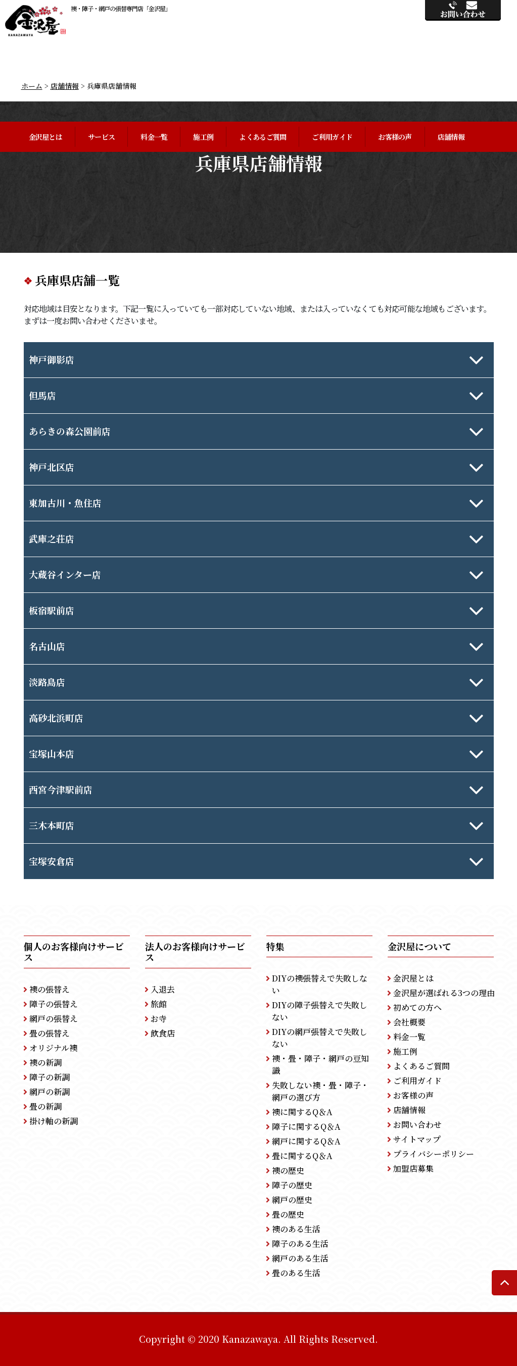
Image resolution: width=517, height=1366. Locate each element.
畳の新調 (45, 1106)
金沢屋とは (46, 137)
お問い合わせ (417, 1124)
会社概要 (409, 1022)
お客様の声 (395, 137)
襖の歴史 (288, 1170)
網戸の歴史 (292, 1200)
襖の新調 (45, 1062)
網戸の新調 (49, 1092)
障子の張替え (53, 1004)
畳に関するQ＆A (302, 1156)
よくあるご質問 (262, 137)
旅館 (159, 1004)
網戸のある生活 (300, 1258)
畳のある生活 (296, 1273)
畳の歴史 (288, 1214)
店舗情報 (451, 137)
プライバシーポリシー (433, 1154)
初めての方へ (417, 1007)
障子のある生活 (300, 1243)
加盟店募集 (413, 1168)
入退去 (163, 989)
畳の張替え (49, 1033)
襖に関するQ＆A (302, 1112)
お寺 (159, 1018)
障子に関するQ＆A (306, 1126)
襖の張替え (49, 989)
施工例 (203, 137)
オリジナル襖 (53, 1048)
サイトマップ (417, 1139)
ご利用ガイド (332, 137)
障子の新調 (49, 1077)
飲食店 (163, 1033)
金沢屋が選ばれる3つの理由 (444, 993)
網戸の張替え (53, 1018)
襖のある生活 (296, 1229)
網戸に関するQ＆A (306, 1141)
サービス (101, 137)
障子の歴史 (292, 1185)
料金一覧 (153, 137)
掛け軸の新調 (53, 1121)
